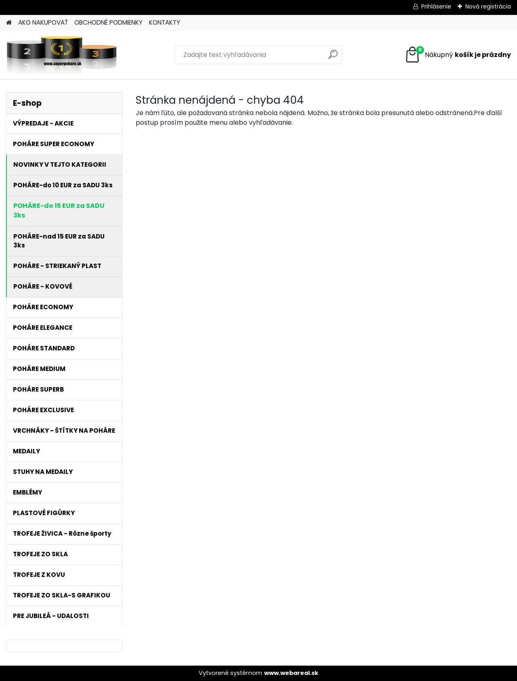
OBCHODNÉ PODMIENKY (108, 22)
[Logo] (61, 55)
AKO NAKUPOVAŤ (43, 22)
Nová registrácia (488, 6)
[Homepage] (9, 23)
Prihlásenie (436, 6)
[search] (333, 57)
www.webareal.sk (291, 673)
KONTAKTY (164, 22)
